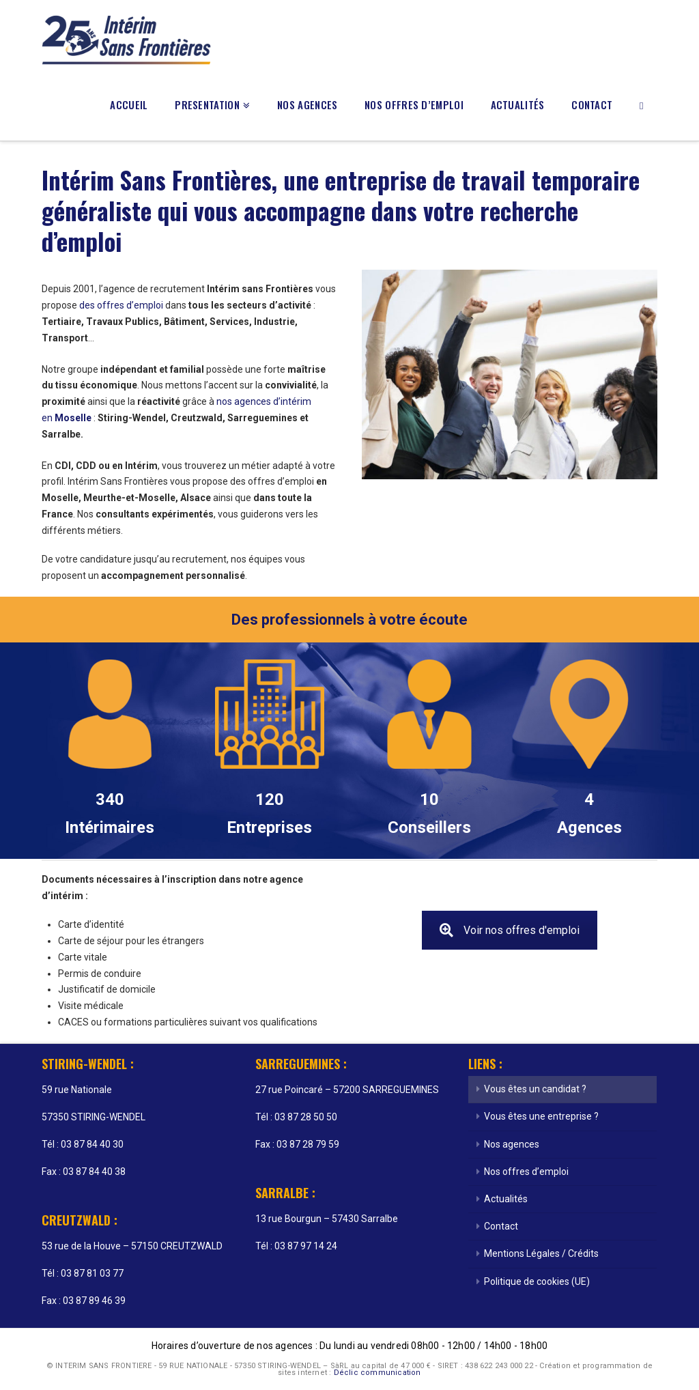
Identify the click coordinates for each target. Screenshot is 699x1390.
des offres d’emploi (121, 305)
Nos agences (511, 1144)
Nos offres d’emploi (526, 1171)
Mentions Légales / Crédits (541, 1253)
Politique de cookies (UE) (537, 1281)
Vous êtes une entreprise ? (541, 1116)
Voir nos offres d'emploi (510, 930)
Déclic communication (377, 1372)
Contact (501, 1226)
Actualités (506, 1198)
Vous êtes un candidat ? (535, 1088)
